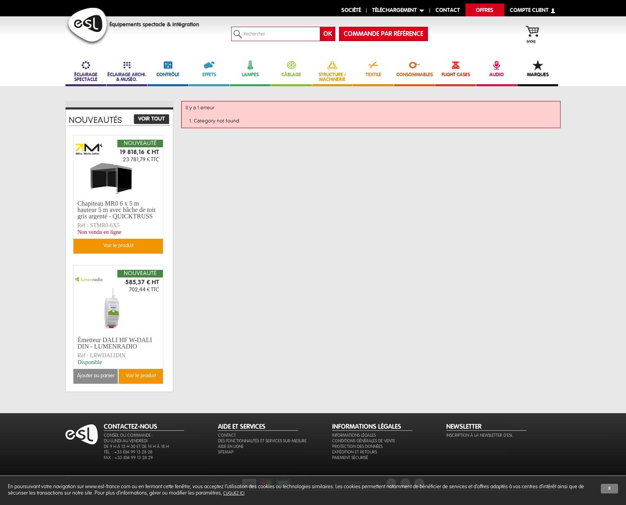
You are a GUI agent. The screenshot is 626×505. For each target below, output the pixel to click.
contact (448, 10)
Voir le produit (118, 245)
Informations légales (354, 435)
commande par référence (383, 34)
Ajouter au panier (96, 375)
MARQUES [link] (537, 68)
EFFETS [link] (209, 68)
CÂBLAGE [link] (291, 68)
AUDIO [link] (496, 68)
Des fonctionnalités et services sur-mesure (262, 441)
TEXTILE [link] (373, 68)
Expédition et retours (354, 452)
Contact (227, 435)
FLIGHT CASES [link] (455, 68)
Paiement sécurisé (350, 457)
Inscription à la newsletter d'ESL (479, 435)
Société (351, 10)
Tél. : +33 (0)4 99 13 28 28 (128, 452)
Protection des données (357, 446)
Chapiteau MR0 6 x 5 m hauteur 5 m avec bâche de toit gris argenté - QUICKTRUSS (116, 210)
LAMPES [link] (250, 68)
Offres (484, 10)
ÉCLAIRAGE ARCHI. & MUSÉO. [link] (127, 71)
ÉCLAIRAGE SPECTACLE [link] (85, 71)
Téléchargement (394, 10)
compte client (529, 10)
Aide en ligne (231, 446)
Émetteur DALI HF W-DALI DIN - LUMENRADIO (114, 343)
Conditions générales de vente (363, 441)
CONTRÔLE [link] (168, 68)
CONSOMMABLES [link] (414, 68)
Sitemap (226, 452)
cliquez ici (233, 493)
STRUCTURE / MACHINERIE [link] (332, 71)
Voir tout (151, 119)
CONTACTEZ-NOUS (130, 427)
